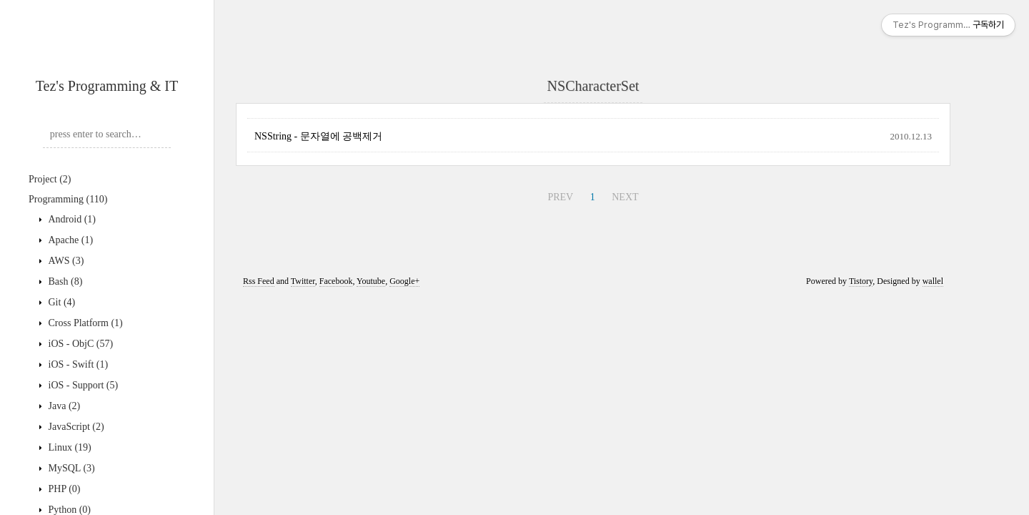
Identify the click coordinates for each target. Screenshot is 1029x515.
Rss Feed (258, 281)
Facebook (336, 281)
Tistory (861, 281)
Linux (68, 447)
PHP (63, 489)
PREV (560, 197)
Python (68, 509)
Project (50, 179)
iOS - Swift (77, 364)
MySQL (70, 468)
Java (63, 406)
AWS (65, 260)
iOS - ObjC (79, 343)
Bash (64, 281)
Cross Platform (84, 323)
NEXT (625, 197)
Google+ (404, 281)
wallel (933, 281)
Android (71, 219)
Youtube (371, 281)
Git (60, 302)
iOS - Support (82, 385)
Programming (68, 199)
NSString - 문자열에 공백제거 (318, 136)
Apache (69, 240)
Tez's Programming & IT (107, 86)
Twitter (303, 281)
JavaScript (75, 426)
